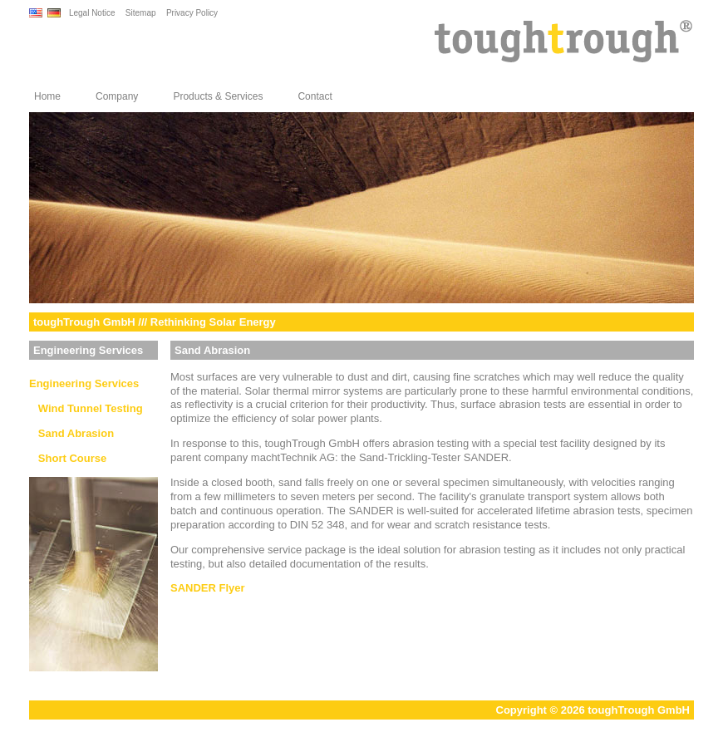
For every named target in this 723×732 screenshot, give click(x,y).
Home (47, 96)
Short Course (67, 458)
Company (117, 96)
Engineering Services (84, 383)
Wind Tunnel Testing (86, 408)
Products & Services (218, 96)
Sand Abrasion (71, 433)
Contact (315, 96)
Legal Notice (92, 12)
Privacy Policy (192, 12)
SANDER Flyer (207, 588)
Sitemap (140, 12)
